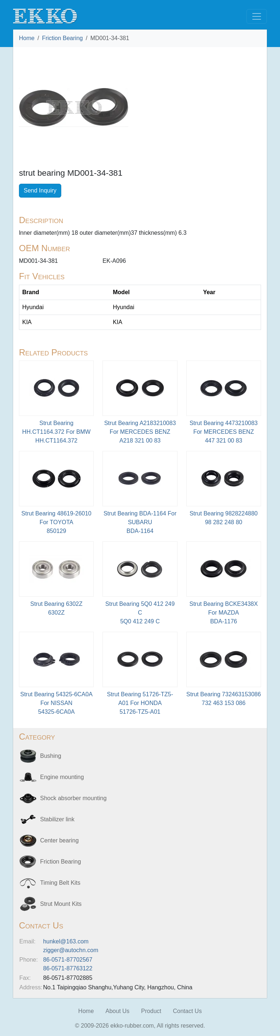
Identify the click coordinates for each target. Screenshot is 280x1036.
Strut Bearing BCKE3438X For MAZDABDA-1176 (223, 612)
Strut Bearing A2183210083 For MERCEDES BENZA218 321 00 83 (140, 432)
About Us (117, 1011)
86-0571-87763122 (67, 968)
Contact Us (187, 1011)
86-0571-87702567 (67, 960)
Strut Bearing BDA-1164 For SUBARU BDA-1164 (140, 522)
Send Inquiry (40, 190)
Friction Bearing (62, 38)
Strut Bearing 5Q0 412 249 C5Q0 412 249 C (140, 612)
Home (27, 38)
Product (151, 1011)
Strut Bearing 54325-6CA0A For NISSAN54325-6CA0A (56, 703)
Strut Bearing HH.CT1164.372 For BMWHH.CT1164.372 (56, 432)
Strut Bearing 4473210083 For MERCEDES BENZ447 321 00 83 (224, 432)
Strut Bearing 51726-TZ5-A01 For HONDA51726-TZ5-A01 (140, 703)
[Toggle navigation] (256, 16)
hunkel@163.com (66, 941)
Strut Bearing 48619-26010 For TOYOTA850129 (57, 522)
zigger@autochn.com (70, 950)
